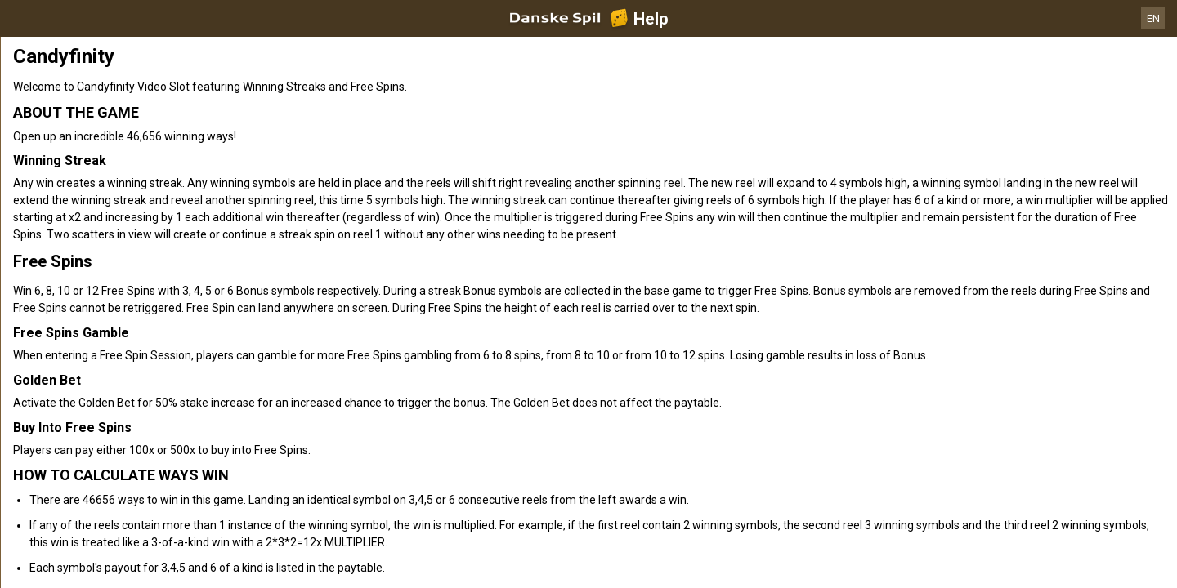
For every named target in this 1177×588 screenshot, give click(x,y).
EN (1153, 18)
